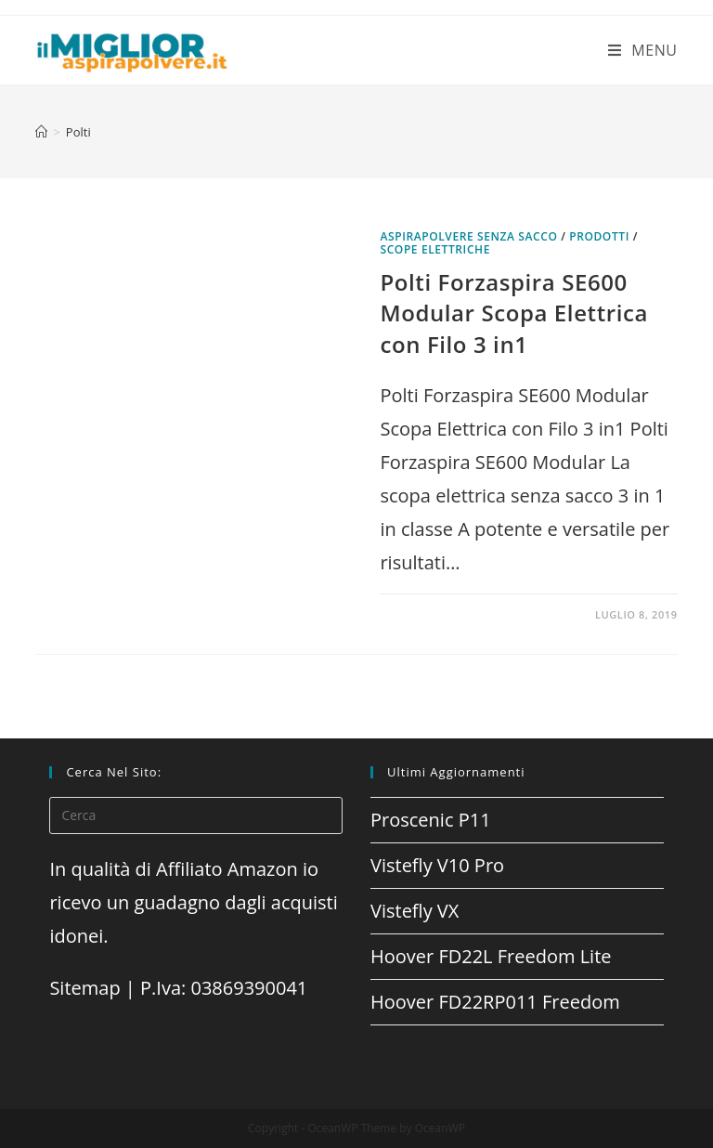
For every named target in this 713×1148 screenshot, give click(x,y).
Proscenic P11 (430, 819)
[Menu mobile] (643, 50)
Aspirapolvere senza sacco (468, 236)
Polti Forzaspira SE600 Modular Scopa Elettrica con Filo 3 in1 (514, 313)
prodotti (599, 236)
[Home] (41, 132)
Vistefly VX (414, 910)
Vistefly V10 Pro (437, 865)
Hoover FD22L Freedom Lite (491, 956)
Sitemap (84, 987)
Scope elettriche (435, 249)
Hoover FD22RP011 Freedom (495, 1001)
